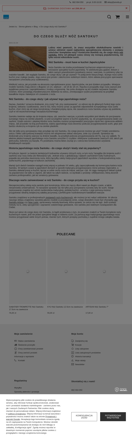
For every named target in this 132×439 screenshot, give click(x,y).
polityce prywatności (17, 414)
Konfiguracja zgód (84, 416)
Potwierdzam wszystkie (113, 416)
